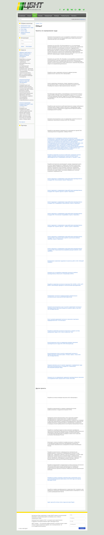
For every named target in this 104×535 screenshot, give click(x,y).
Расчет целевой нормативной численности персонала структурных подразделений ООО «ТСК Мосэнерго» (63, 320)
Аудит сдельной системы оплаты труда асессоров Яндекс (61, 502)
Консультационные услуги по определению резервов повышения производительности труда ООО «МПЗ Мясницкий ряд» (63, 343)
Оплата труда (24, 30)
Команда (56, 15)
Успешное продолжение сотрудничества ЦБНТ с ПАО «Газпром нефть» (26, 104)
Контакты (74, 15)
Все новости (22, 122)
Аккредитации (48, 15)
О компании (22, 15)
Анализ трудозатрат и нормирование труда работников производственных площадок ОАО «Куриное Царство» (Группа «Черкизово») (65, 191)
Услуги (29, 15)
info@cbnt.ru (82, 19)
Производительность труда (27, 27)
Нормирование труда (25, 25)
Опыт (34, 15)
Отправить (82, 530)
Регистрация (29, 46)
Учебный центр (65, 15)
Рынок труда (23, 29)
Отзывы (40, 15)
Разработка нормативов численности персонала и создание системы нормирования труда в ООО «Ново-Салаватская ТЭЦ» (64, 331)
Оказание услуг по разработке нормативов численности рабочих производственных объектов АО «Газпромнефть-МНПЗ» (63, 273)
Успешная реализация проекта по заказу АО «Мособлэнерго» (24, 81)
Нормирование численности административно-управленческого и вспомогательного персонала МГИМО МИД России (62, 296)
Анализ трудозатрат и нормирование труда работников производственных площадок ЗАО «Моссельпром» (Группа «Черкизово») (65, 179)
